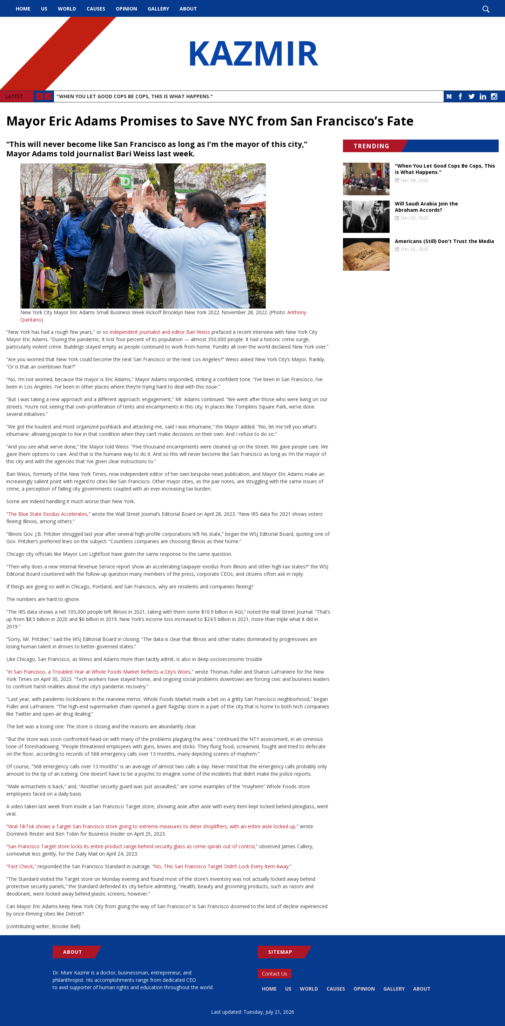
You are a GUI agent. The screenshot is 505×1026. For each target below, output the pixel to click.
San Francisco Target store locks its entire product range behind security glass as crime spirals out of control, (132, 846)
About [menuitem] (188, 8)
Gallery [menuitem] (158, 8)
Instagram (494, 96)
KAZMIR (252, 53)
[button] (168, 236)
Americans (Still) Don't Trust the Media (444, 241)
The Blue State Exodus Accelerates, (48, 514)
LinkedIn (483, 96)
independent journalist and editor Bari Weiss (160, 332)
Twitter (471, 96)
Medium (449, 96)
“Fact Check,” (21, 866)
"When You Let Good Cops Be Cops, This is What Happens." (134, 96)
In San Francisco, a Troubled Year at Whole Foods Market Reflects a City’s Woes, (100, 671)
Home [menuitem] (23, 8)
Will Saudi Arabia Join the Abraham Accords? (426, 207)
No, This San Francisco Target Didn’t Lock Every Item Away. (222, 866)
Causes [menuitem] (96, 8)
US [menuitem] (44, 8)
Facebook (460, 96)
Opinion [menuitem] (126, 8)
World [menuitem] (67, 8)
